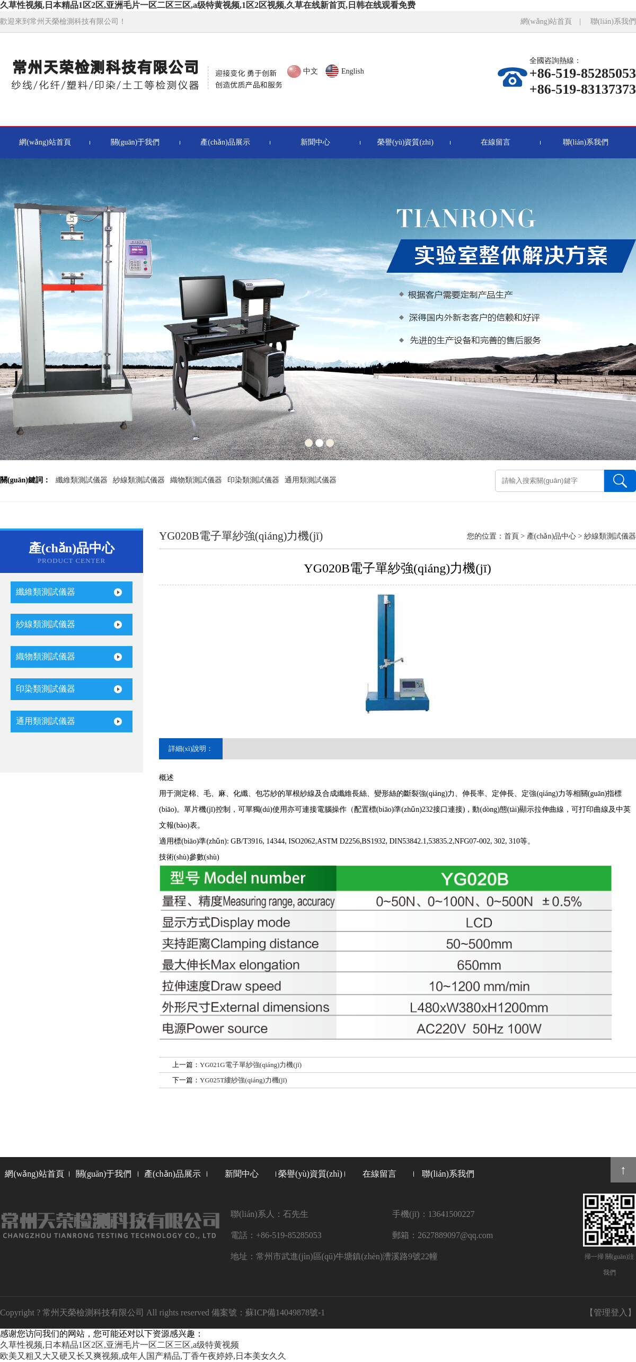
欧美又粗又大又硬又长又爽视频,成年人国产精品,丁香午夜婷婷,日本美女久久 (143, 1355)
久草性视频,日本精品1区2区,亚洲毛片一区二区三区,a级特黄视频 (119, 1344)
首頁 (511, 536)
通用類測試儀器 (311, 480)
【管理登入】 (610, 1312)
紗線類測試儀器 (139, 480)
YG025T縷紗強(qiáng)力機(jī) (243, 1080)
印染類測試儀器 (253, 480)
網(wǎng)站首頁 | (554, 21)
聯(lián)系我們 (613, 21)
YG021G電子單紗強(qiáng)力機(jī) (251, 1065)
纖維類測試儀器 (82, 480)
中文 (310, 71)
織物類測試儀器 (196, 480)
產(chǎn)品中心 (552, 536)
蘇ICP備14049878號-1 (285, 1312)
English (352, 71)
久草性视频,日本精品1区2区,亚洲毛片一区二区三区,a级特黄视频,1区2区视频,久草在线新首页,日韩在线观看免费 (208, 5)
